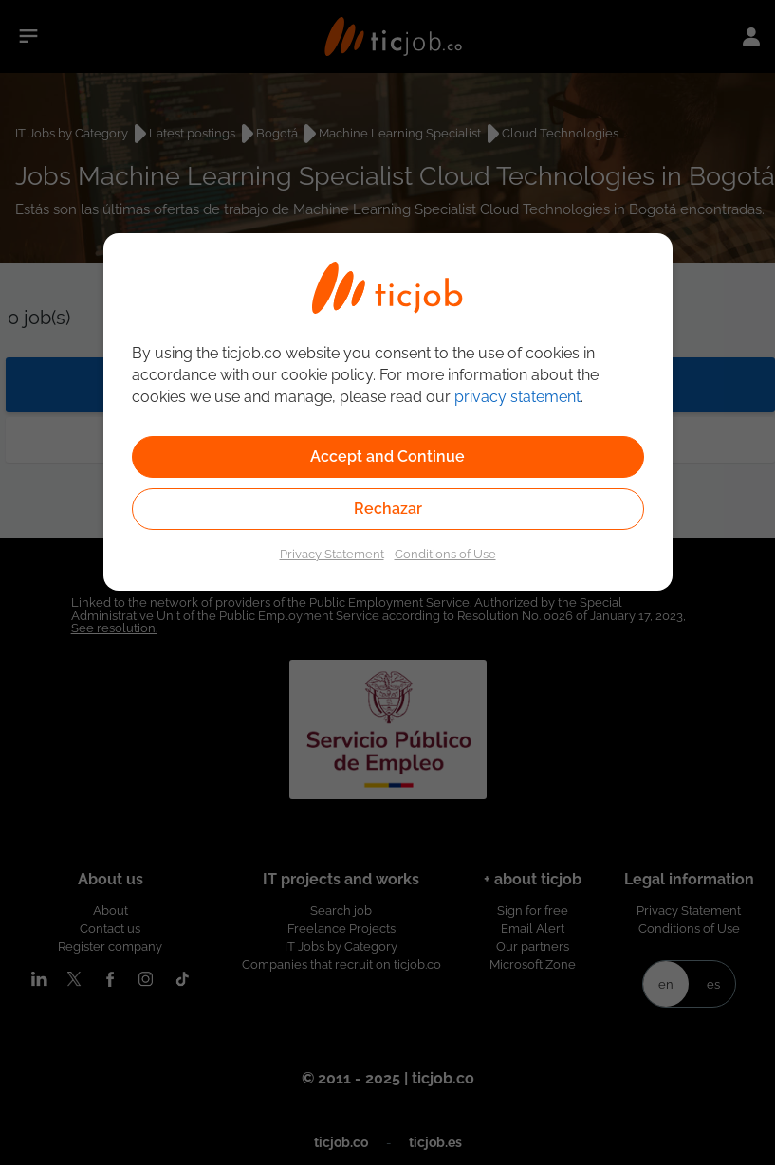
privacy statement (517, 397)
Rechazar (388, 509)
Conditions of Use (445, 553)
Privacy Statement (332, 553)
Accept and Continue (387, 456)
